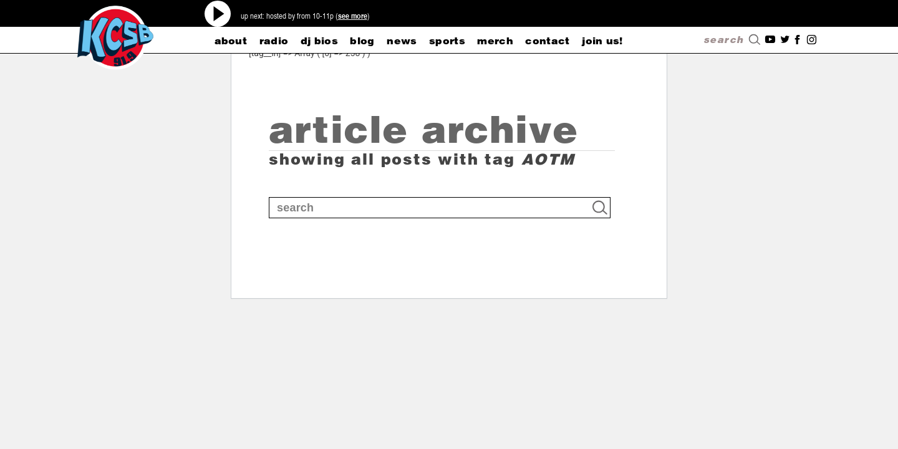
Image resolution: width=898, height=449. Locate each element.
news (402, 40)
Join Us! (602, 40)
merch (495, 40)
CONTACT (547, 40)
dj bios (319, 40)
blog (362, 40)
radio (274, 40)
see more (352, 16)
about (231, 40)
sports (447, 40)
